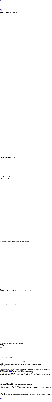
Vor (1, 399)
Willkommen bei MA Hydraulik (23, 362)
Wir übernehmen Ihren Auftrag (28, 362)
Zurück (0, 399)
